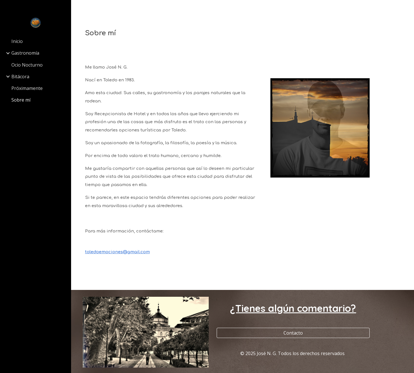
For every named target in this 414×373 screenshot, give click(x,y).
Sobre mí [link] (20, 100)
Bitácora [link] (20, 76)
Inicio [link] (17, 41)
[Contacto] (295, 333)
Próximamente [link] (27, 88)
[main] (242, 33)
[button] (407, 8)
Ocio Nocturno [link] (27, 65)
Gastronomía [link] (25, 53)
